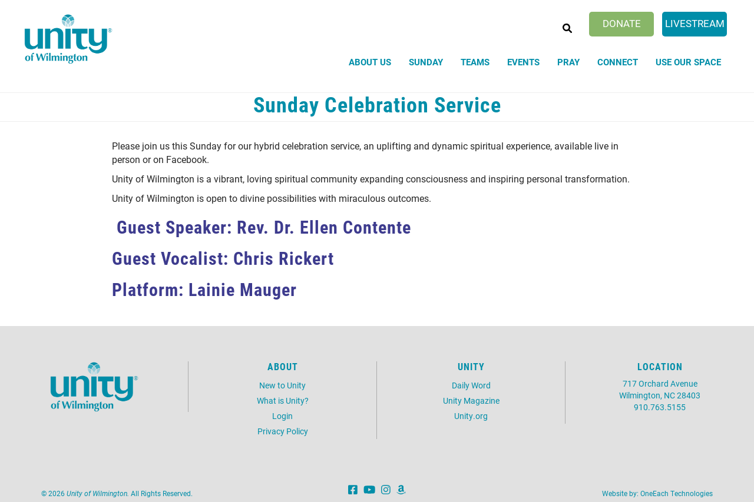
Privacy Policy (282, 431)
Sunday (426, 62)
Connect (617, 62)
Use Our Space (688, 62)
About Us (370, 62)
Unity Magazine (471, 400)
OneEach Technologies (676, 493)
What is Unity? (283, 400)
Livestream (695, 23)
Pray (568, 62)
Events (523, 62)
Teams (475, 62)
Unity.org (471, 415)
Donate (622, 23)
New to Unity (282, 385)
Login (282, 415)
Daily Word (471, 385)
